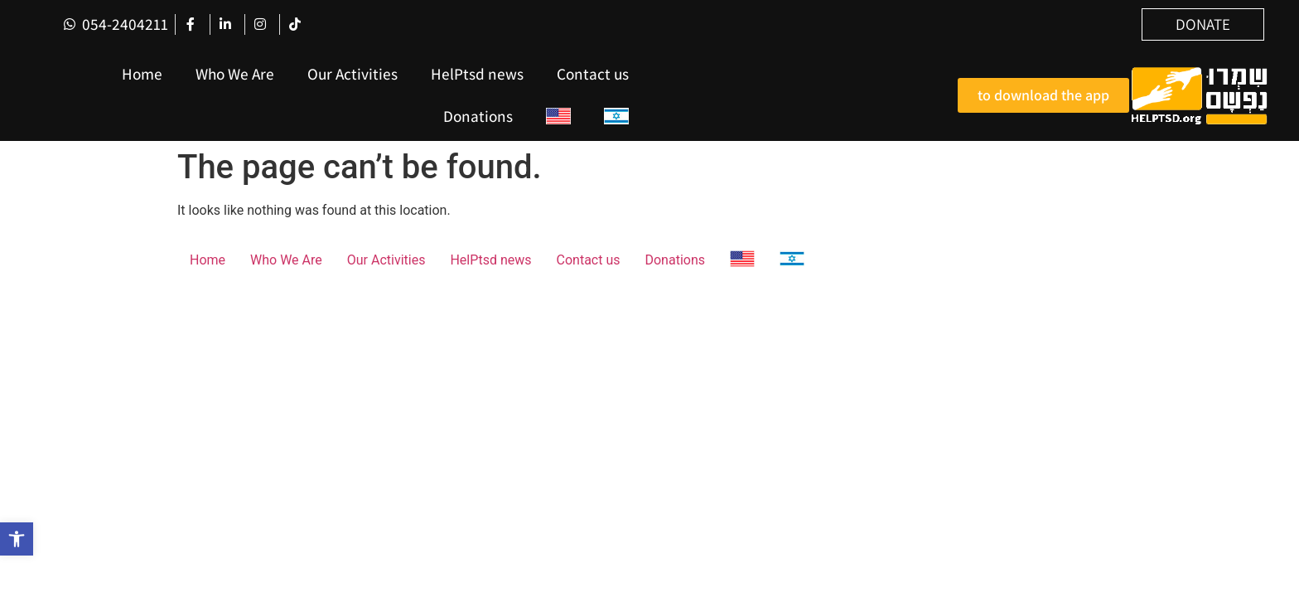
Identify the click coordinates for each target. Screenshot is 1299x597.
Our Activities (352, 74)
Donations (478, 116)
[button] (16, 539)
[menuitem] (558, 116)
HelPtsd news (477, 74)
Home (142, 74)
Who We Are (235, 74)
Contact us (593, 74)
